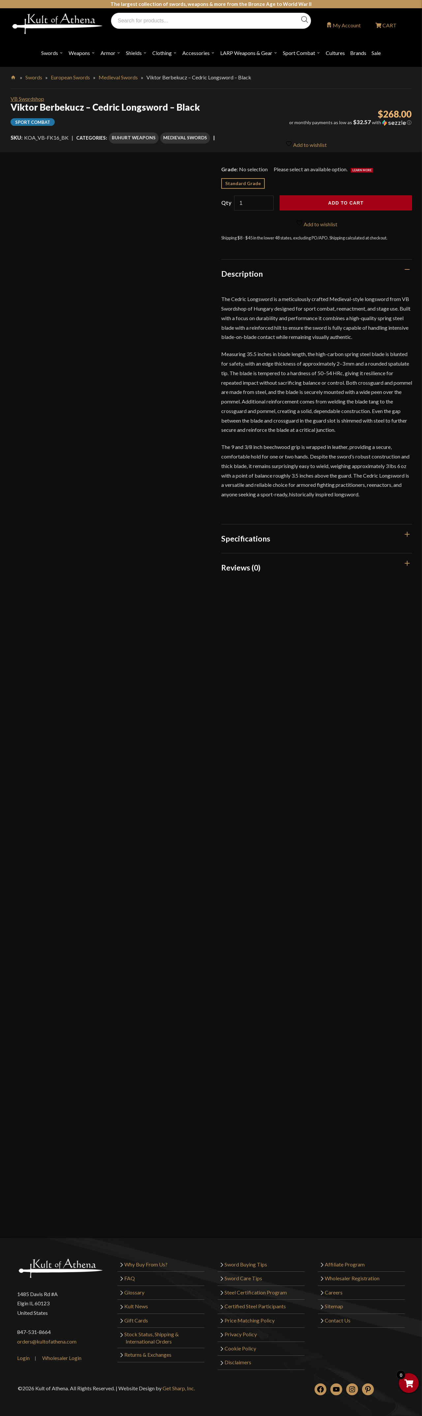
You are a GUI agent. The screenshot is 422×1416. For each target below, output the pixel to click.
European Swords (70, 77)
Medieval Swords (118, 77)
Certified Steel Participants (255, 1301)
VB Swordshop (27, 99)
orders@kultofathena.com (46, 1336)
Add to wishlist (306, 136)
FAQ (129, 1273)
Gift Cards (136, 1315)
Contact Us (337, 1315)
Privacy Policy (241, 1329)
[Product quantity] (254, 198)
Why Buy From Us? (145, 1259)
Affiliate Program (345, 1259)
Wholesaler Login (61, 1353)
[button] (348, 122)
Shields (134, 53)
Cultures (335, 53)
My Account (347, 25)
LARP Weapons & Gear (246, 53)
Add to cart (345, 198)
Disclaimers (238, 1357)
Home (14, 76)
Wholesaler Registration (352, 1273)
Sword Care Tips (243, 1273)
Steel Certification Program (256, 1287)
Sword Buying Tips (246, 1259)
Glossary (134, 1287)
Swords (49, 53)
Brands (358, 53)
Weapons (79, 53)
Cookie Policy (240, 1343)
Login (23, 1353)
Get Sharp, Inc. (179, 1383)
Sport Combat (299, 53)
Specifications (245, 533)
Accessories (196, 53)
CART (389, 25)
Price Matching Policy (250, 1315)
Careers (334, 1287)
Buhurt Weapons (134, 135)
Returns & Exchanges (147, 1350)
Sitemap (334, 1301)
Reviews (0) (240, 563)
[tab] (316, 269)
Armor (108, 53)
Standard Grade (243, 178)
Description (242, 269)
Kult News (136, 1301)
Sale (376, 53)
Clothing (162, 53)
